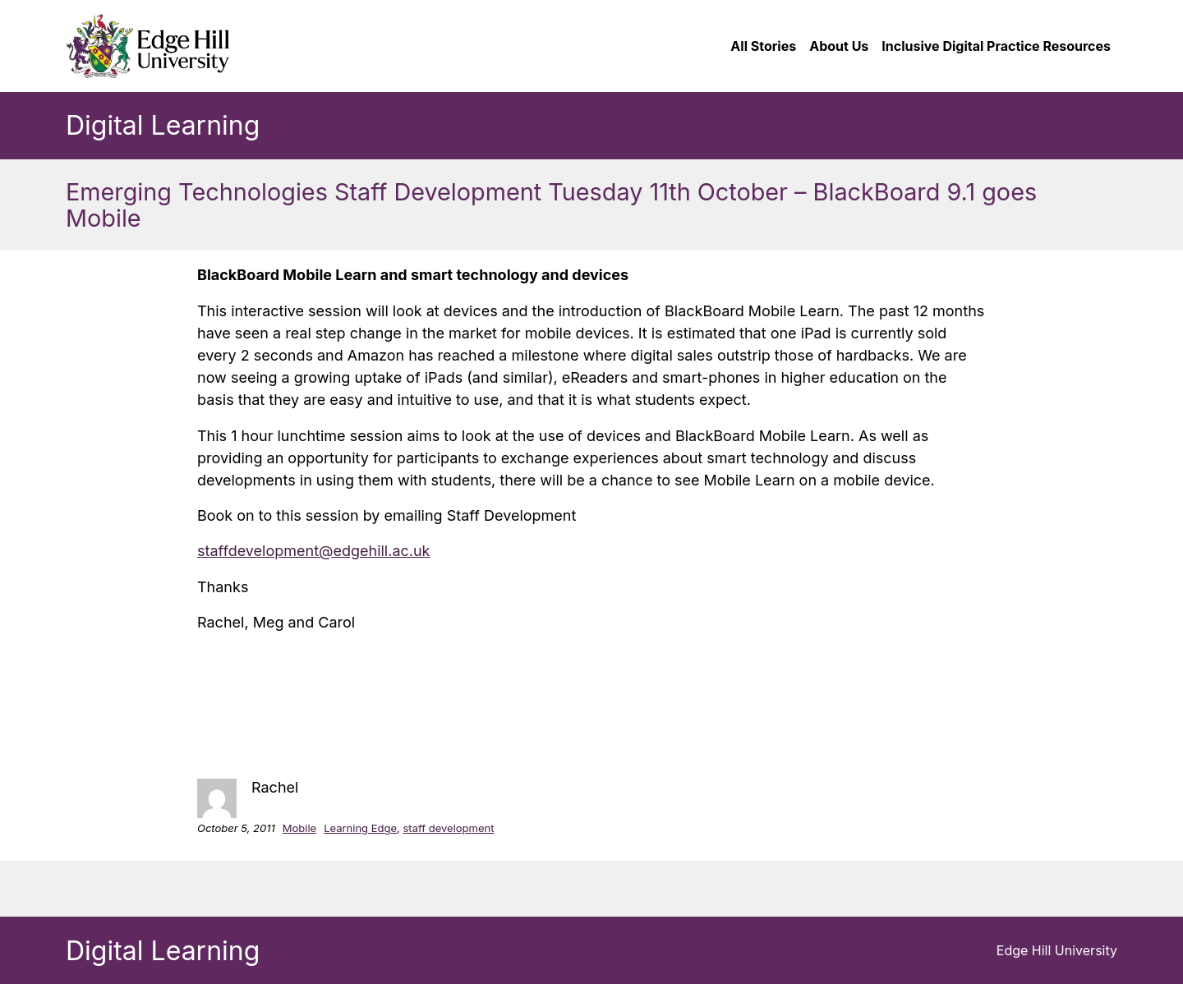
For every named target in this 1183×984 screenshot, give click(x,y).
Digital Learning (163, 125)
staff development (448, 828)
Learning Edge (360, 828)
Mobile (299, 828)
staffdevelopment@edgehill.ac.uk (313, 550)
